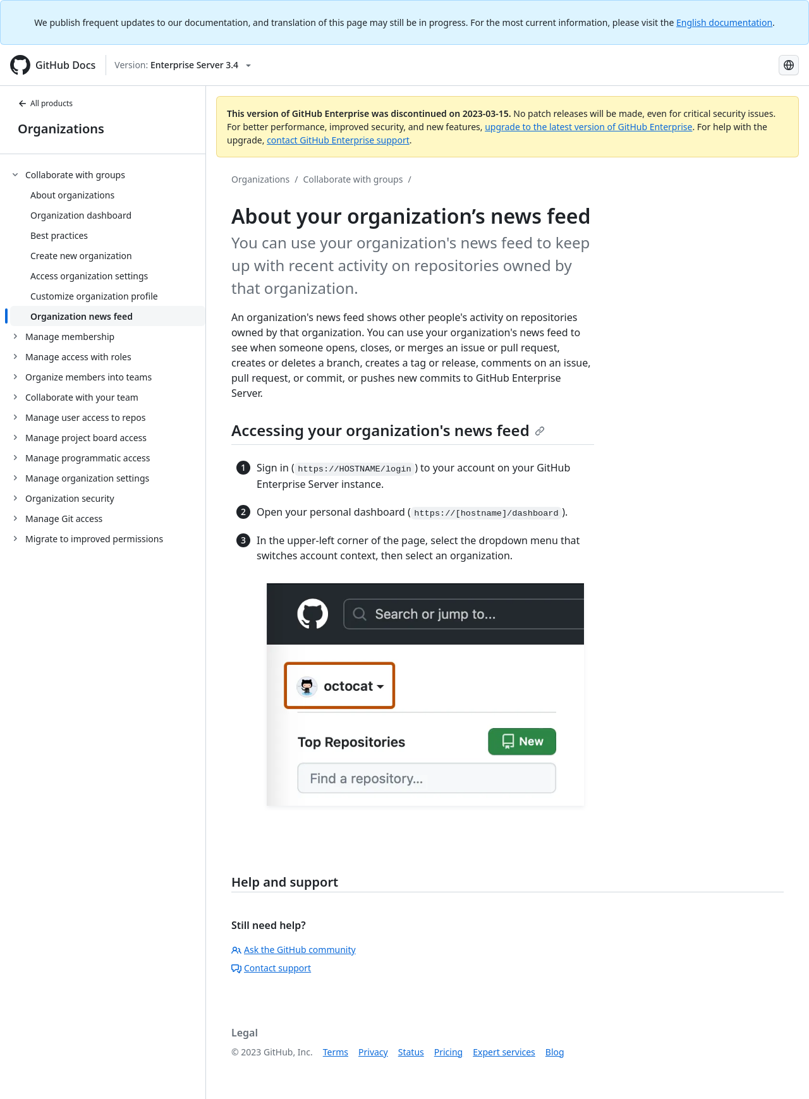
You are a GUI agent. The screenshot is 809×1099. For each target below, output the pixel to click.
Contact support (271, 968)
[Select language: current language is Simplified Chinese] (789, 65)
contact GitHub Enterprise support (338, 140)
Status (411, 1052)
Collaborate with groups (353, 179)
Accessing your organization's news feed (388, 430)
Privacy (373, 1052)
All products (45, 103)
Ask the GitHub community (293, 950)
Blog (554, 1052)
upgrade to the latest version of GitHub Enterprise (588, 127)
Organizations (61, 128)
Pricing (448, 1052)
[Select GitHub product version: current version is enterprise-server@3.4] (182, 65)
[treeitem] (107, 245)
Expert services (504, 1052)
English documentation (724, 22)
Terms (335, 1052)
